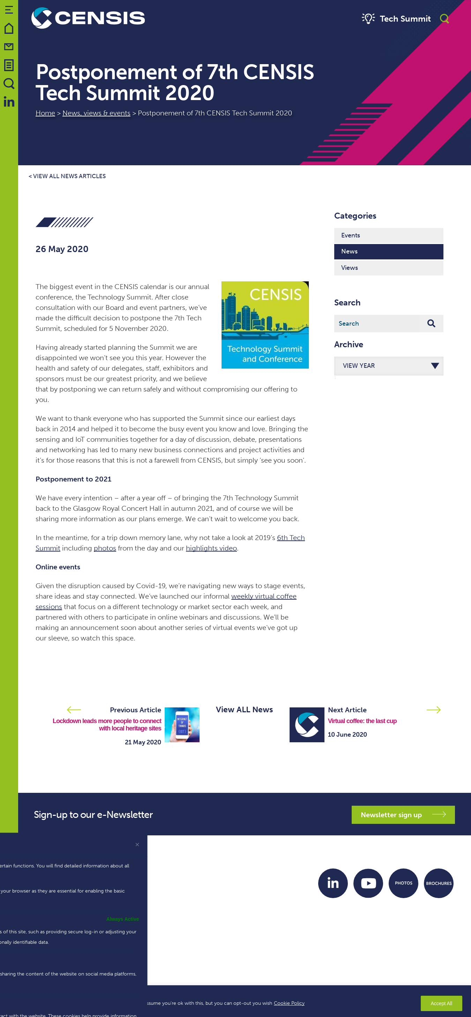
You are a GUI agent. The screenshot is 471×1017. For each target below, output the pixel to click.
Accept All (441, 1003)
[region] (235, 1001)
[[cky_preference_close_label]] (137, 844)
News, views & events (96, 113)
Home (45, 113)
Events (350, 235)
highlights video (211, 548)
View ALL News (244, 709)
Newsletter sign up (403, 815)
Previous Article (135, 710)
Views (349, 268)
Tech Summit (395, 19)
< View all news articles (67, 176)
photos (105, 548)
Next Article (347, 710)
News (349, 251)
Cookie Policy (289, 1003)
